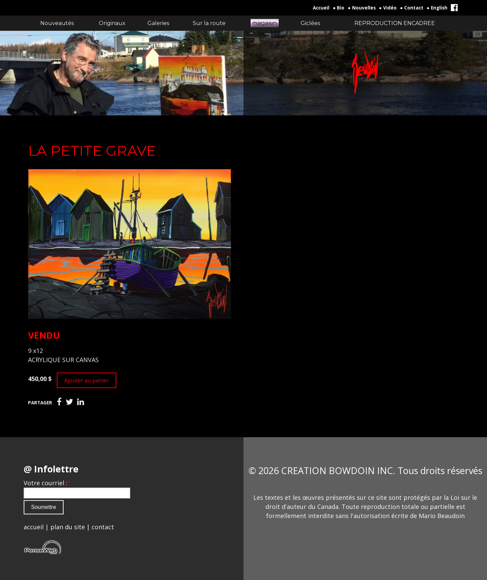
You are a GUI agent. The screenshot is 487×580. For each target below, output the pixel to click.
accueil (34, 527)
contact (103, 527)
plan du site (67, 527)
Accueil (321, 8)
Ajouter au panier (86, 380)
